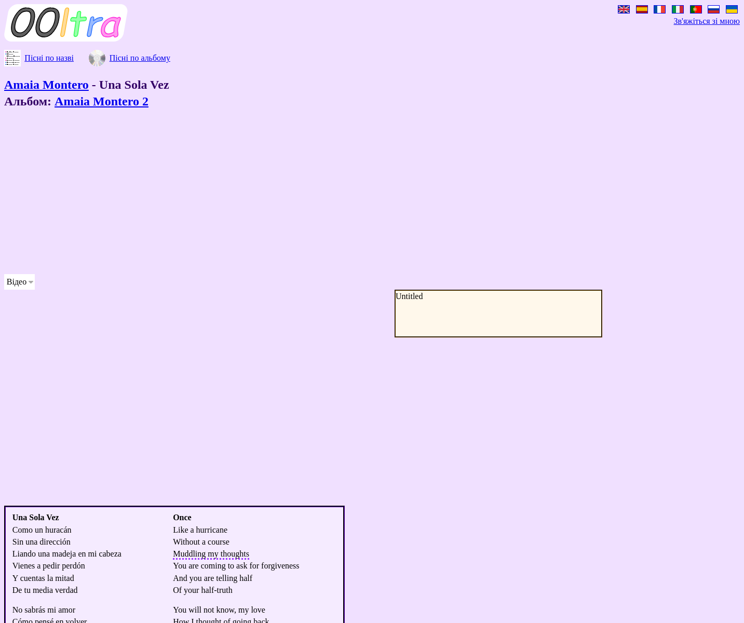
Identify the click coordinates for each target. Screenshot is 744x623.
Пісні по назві (49, 57)
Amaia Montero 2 (101, 101)
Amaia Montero (46, 84)
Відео (16, 281)
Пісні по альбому (140, 57)
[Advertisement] (315, 193)
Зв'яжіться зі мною (707, 21)
